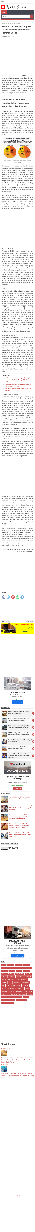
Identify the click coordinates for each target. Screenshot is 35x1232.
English (30, 994)
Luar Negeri (28, 976)
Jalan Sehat (4, 1064)
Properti (26, 997)
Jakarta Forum (5, 1049)
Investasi (20, 988)
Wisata (20, 968)
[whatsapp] (17, 597)
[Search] (16, 16)
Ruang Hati (22, 994)
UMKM (3, 973)
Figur (19, 997)
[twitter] (8, 597)
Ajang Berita (6, 76)
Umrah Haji (5, 1003)
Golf (10, 982)
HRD (26, 991)
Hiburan (12, 1000)
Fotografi (11, 979)
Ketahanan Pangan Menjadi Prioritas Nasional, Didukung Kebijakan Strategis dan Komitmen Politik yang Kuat (21, 816)
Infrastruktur (12, 988)
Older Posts (30, 621)
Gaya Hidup (10, 965)
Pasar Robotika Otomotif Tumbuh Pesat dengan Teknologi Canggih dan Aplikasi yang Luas (20, 834)
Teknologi (18, 965)
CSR (8, 985)
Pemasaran (10, 973)
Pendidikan (11, 976)
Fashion (4, 982)
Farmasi (4, 976)
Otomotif (25, 985)
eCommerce (20, 976)
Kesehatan (26, 965)
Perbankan (13, 997)
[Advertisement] (17, 56)
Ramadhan (4, 971)
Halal (18, 985)
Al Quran (4, 991)
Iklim (17, 979)
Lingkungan (27, 968)
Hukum (27, 988)
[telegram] (22, 597)
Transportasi (19, 973)
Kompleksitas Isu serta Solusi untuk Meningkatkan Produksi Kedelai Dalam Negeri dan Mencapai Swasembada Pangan (17, 1060)
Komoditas (5, 997)
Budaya (4, 988)
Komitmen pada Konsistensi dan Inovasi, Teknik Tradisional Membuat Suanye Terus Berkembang (21, 807)
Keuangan (24, 979)
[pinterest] (13, 597)
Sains (13, 76)
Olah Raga (28, 973)
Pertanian (26, 971)
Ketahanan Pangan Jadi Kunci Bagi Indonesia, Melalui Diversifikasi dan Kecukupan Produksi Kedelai (19, 825)
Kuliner (8, 968)
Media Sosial (13, 994)
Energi (13, 985)
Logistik (11, 991)
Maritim (24, 1000)
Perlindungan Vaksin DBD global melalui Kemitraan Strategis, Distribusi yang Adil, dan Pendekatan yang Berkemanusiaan (17, 1076)
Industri (19, 971)
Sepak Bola (5, 1000)
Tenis (11, 1003)
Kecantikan (17, 982)
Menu (3, 12)
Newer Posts (5, 621)
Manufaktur (19, 991)
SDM (18, 1000)
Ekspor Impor (25, 982)
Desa (3, 985)
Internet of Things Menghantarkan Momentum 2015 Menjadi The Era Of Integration (18, 755)
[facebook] (3, 597)
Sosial (14, 968)
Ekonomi (12, 971)
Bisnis (3, 965)
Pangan (4, 979)
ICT (2, 968)
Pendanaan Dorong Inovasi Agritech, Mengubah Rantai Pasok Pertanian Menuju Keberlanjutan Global (18, 379)
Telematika (5, 994)
